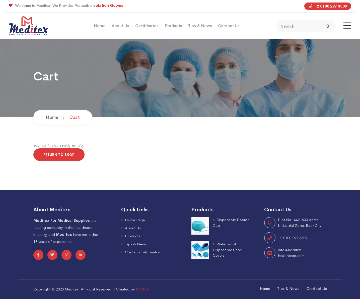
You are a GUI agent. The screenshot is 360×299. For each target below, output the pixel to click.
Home (100, 25)
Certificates (147, 25)
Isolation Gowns (108, 5)
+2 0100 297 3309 (328, 6)
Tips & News (200, 25)
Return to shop (59, 154)
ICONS (142, 289)
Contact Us (229, 25)
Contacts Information (143, 252)
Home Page (135, 220)
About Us (120, 25)
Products (173, 25)
